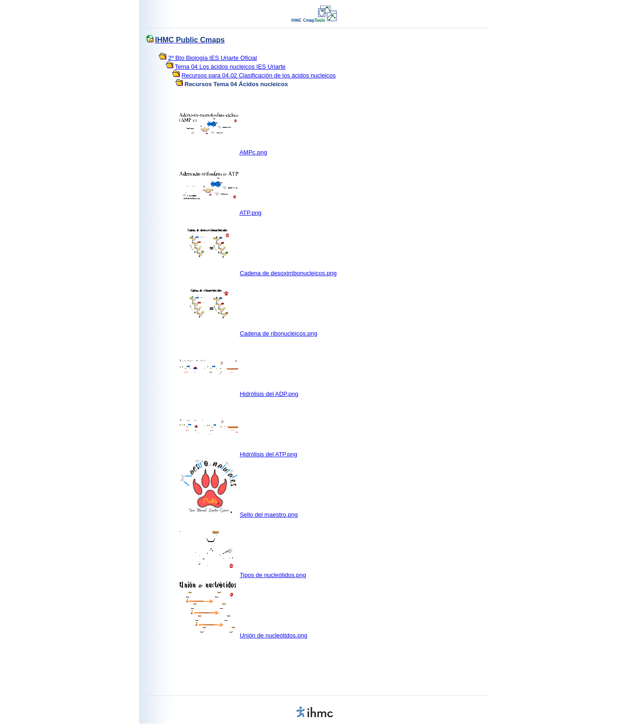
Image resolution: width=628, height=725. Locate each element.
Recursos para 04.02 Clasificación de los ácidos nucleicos (259, 75)
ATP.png (251, 212)
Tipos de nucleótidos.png (273, 575)
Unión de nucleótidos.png (273, 635)
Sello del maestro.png (269, 514)
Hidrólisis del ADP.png (269, 393)
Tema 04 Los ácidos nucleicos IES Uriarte (230, 66)
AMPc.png (253, 152)
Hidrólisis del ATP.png (268, 454)
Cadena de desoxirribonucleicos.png (288, 273)
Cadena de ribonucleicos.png (278, 333)
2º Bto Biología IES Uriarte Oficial (212, 57)
